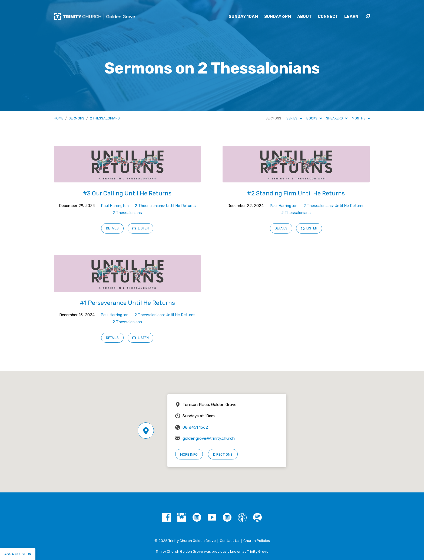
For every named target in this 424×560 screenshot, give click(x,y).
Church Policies (256, 540)
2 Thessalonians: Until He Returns (165, 206)
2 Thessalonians (105, 118)
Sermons (76, 118)
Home (58, 118)
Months (361, 118)
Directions (223, 454)
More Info (189, 454)
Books (314, 118)
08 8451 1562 (195, 427)
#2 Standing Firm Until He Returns (296, 193)
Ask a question (17, 554)
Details (112, 228)
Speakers (336, 118)
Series (294, 118)
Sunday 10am (243, 17)
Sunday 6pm (277, 17)
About (304, 17)
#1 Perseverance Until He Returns (127, 302)
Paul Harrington (115, 206)
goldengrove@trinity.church (209, 438)
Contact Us (229, 540)
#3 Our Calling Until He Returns (127, 193)
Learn (351, 17)
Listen (140, 228)
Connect (328, 17)
